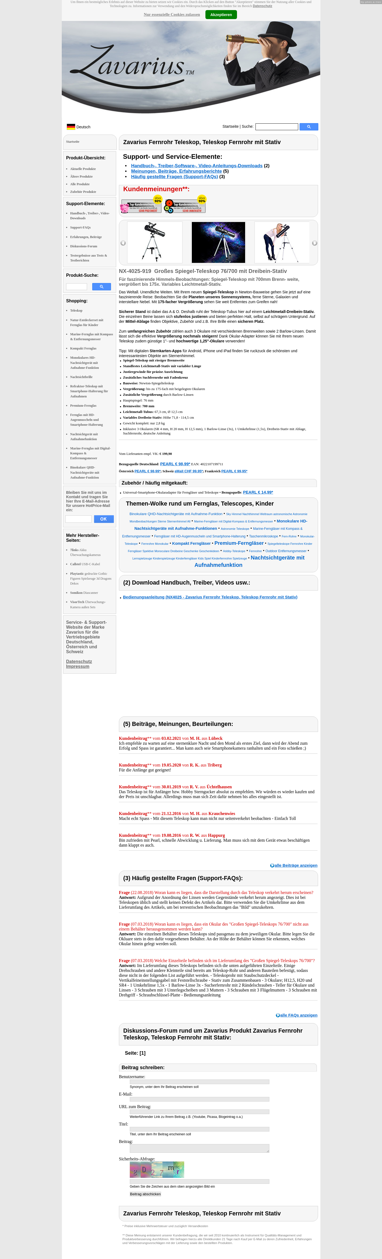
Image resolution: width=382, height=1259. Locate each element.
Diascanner (84, 593)
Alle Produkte (80, 184)
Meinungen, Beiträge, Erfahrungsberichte (176, 171)
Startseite (231, 126)
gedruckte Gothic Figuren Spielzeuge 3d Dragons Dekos (91, 578)
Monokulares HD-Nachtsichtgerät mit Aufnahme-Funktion (84, 362)
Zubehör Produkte (83, 192)
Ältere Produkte (81, 176)
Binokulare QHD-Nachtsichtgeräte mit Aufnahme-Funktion (84, 472)
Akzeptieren (221, 14)
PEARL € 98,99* (175, 463)
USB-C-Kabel (85, 564)
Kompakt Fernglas (83, 348)
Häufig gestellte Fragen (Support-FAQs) (174, 176)
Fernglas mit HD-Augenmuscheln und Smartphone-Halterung (86, 420)
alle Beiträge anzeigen (296, 865)
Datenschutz (262, 6)
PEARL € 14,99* (258, 492)
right (314, 243)
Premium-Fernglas (83, 405)
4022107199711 (211, 464)
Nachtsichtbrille (81, 377)
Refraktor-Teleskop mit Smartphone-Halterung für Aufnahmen (89, 391)
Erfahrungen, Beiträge (86, 237)
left (123, 243)
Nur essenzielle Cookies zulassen (172, 14)
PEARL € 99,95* (234, 471)
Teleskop (76, 310)
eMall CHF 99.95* (189, 471)
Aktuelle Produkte (83, 169)
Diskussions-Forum (83, 246)
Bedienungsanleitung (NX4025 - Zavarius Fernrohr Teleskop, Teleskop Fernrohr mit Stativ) (210, 597)
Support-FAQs (80, 227)
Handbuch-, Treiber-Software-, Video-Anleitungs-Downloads (197, 165)
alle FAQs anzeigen (299, 1015)
